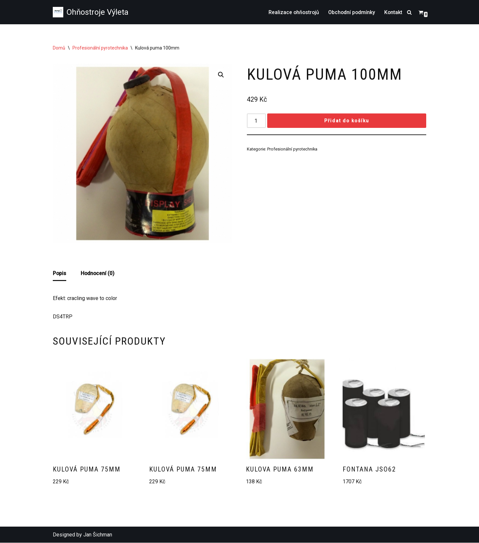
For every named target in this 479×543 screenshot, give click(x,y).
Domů (59, 47)
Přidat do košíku (346, 121)
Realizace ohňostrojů (292, 12)
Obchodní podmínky (351, 12)
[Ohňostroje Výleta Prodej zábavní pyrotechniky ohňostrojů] (91, 12)
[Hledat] (409, 12)
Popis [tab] (60, 273)
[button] (221, 75)
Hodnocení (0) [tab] (98, 273)
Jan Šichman (97, 535)
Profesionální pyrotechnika (100, 47)
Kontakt (393, 12)
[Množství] (256, 121)
